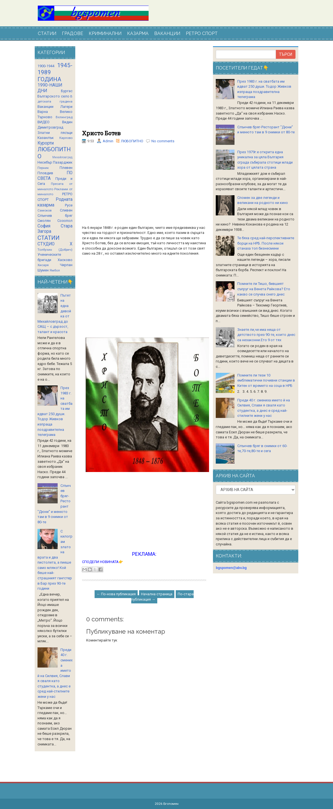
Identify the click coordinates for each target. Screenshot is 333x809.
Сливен (66, 210)
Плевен (66, 168)
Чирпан (66, 265)
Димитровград (50, 127)
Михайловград (62, 157)
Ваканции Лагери (54, 106)
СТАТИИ (47, 33)
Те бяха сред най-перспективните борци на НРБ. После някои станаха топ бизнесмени (265, 243)
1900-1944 (45, 66)
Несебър (44, 162)
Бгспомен (171, 804)
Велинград (64, 117)
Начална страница (156, 594)
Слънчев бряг (54, 215)
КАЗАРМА (138, 33)
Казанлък (45, 138)
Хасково (65, 260)
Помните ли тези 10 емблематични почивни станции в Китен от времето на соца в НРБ (266, 380)
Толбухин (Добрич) (54, 250)
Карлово (65, 138)
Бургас (66, 91)
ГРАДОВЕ (72, 33)
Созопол (64, 220)
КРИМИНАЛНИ (105, 33)
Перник (43, 168)
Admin (108, 141)
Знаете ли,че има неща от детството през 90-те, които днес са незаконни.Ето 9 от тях (266, 334)
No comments (162, 141)
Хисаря (43, 265)
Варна (42, 112)
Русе (68, 205)
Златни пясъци (54, 133)
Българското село (53, 96)
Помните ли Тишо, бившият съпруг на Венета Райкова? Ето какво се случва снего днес (263, 289)
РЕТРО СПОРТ (202, 33)
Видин (67, 122)
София (43, 226)
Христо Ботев (101, 133)
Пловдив (45, 173)
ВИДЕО (43, 122)
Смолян (44, 220)
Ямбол (55, 270)
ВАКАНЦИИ (167, 33)
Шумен (43, 270)
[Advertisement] (144, 88)
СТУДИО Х (54, 244)
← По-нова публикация (116, 594)
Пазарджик (62, 162)
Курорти (45, 143)
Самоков (44, 210)
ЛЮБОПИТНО (132, 141)
